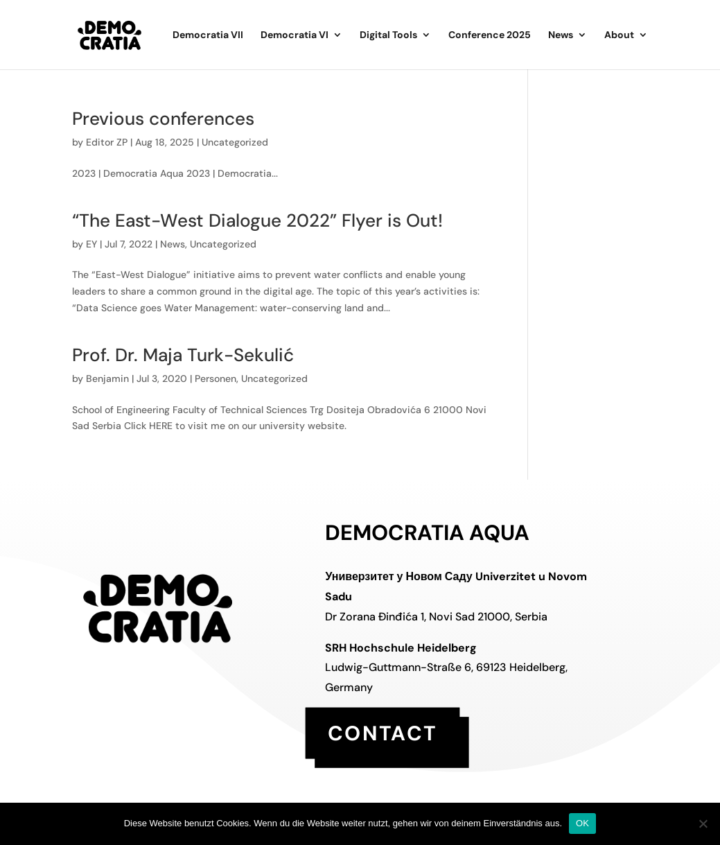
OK (582, 823)
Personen (215, 378)
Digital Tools (388, 35)
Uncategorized (235, 142)
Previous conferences (163, 118)
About (619, 35)
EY (91, 244)
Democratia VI (294, 35)
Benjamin (107, 378)
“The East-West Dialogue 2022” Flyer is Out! (257, 220)
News (560, 35)
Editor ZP (107, 142)
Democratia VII (208, 35)
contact (382, 732)
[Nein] (703, 823)
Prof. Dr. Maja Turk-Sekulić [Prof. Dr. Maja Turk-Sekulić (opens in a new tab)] (183, 355)
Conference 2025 (489, 35)
